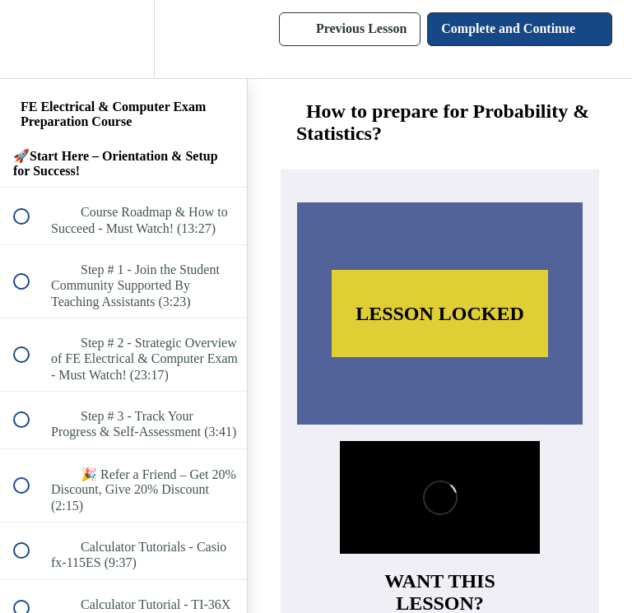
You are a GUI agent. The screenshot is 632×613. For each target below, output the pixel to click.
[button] (30, 39)
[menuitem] (123, 39)
